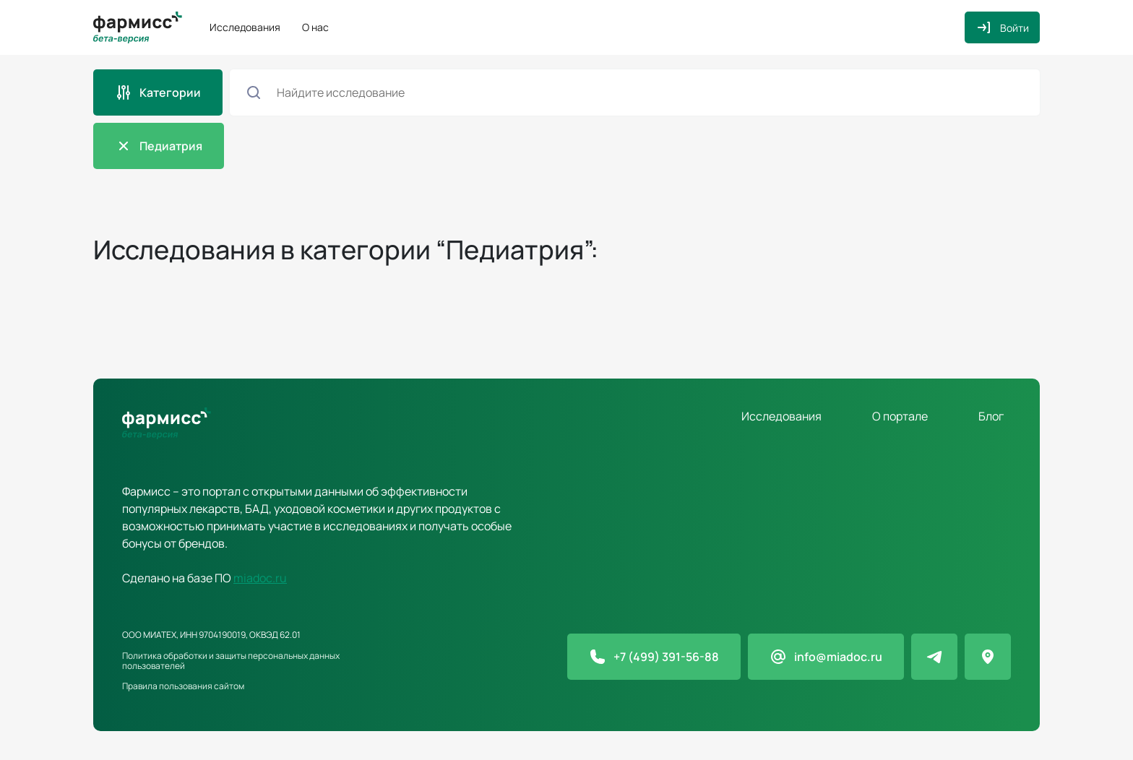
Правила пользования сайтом (183, 686)
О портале (900, 416)
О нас (315, 27)
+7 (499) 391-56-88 (666, 657)
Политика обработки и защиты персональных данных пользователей (231, 660)
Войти (1014, 28)
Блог (991, 416)
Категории (170, 92)
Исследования (245, 27)
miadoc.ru (260, 578)
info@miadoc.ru (838, 657)
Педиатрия (170, 146)
